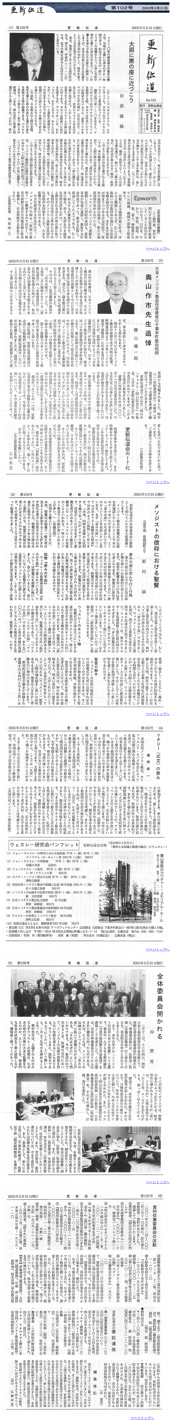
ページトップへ (157, 248)
